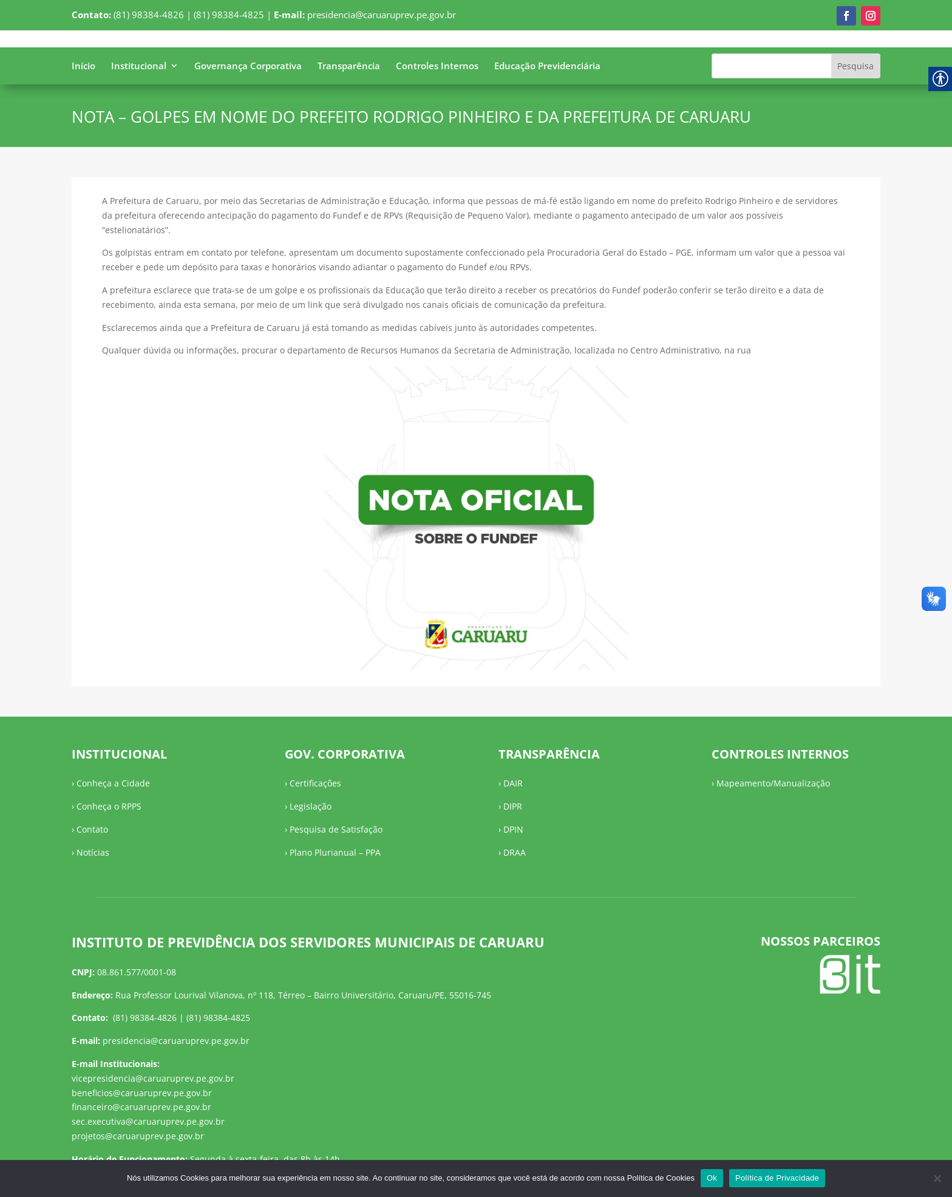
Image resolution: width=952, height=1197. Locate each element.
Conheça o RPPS (108, 806)
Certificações (315, 783)
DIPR (512, 806)
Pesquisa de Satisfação (336, 829)
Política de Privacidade (777, 1177)
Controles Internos (437, 66)
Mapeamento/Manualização (773, 783)
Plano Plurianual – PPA (335, 852)
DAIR (513, 783)
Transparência (349, 66)
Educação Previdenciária (547, 66)
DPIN (513, 829)
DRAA (514, 852)
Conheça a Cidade (113, 783)
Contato (92, 829)
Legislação (311, 806)
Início (83, 66)
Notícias (92, 852)
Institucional (138, 66)
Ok (712, 1177)
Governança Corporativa (248, 66)
